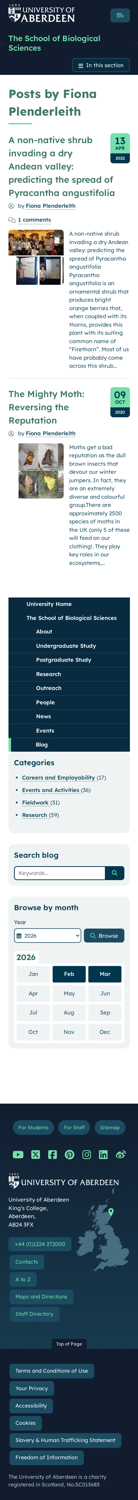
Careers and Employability (59, 777)
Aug (75, 1012)
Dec (110, 1031)
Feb (69, 973)
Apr (39, 993)
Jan (39, 973)
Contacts (26, 1262)
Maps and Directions (41, 1296)
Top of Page (69, 1344)
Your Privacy (31, 1388)
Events (45, 730)
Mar (105, 973)
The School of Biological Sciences (54, 42)
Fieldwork (36, 802)
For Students (33, 1127)
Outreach (48, 687)
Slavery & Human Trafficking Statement (65, 1440)
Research (48, 674)
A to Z (23, 1279)
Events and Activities (51, 790)
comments (34, 219)
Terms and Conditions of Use (51, 1371)
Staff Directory (34, 1314)
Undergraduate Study (66, 645)
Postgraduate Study (63, 659)
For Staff (74, 1127)
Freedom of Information (46, 1457)
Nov (75, 1031)
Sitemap (110, 1127)
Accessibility (31, 1405)
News (43, 716)
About (44, 631)
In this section (105, 65)
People (45, 702)
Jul (39, 1012)
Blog (42, 744)
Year (20, 922)
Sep (111, 1012)
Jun (111, 993)
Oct (39, 1031)
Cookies (25, 1423)
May (75, 993)
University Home (49, 603)
